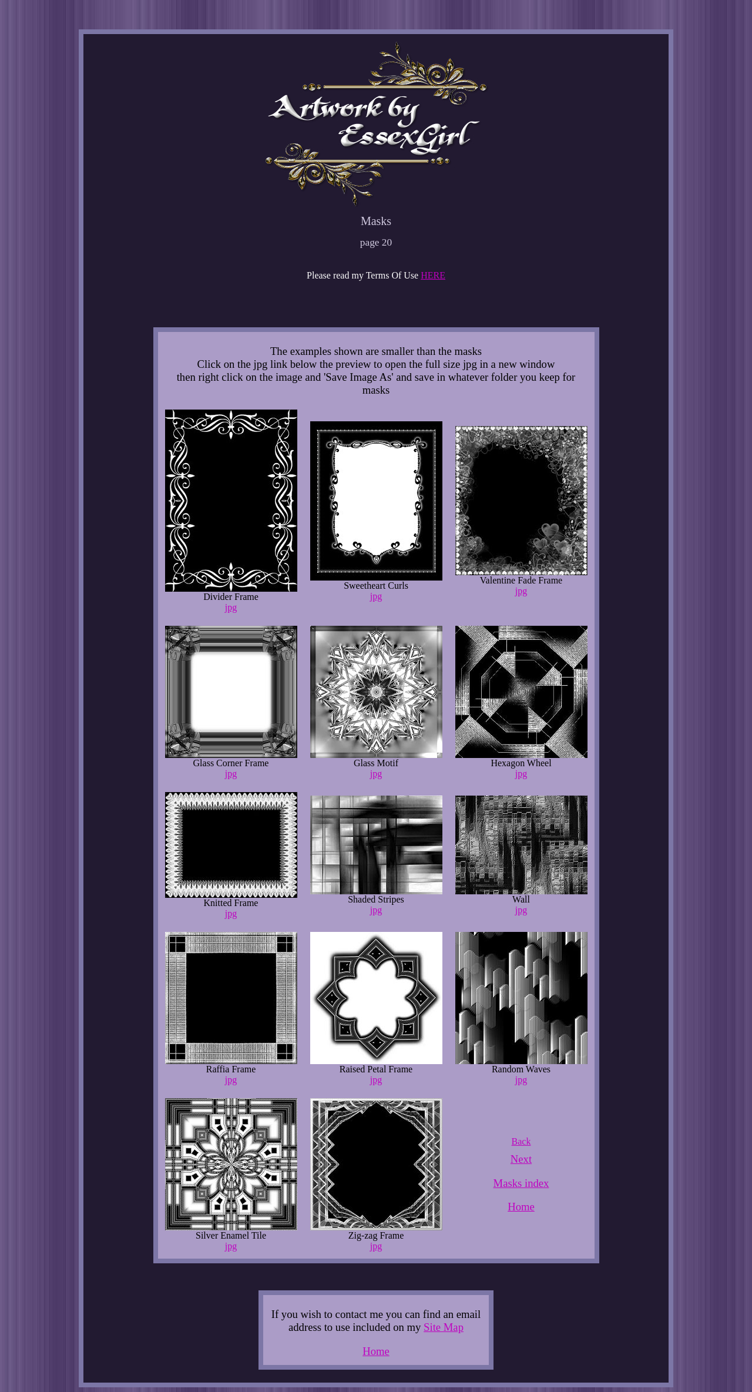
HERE (433, 275)
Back (521, 1141)
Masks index (521, 1183)
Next (521, 1159)
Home (521, 1206)
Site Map (444, 1327)
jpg (231, 607)
